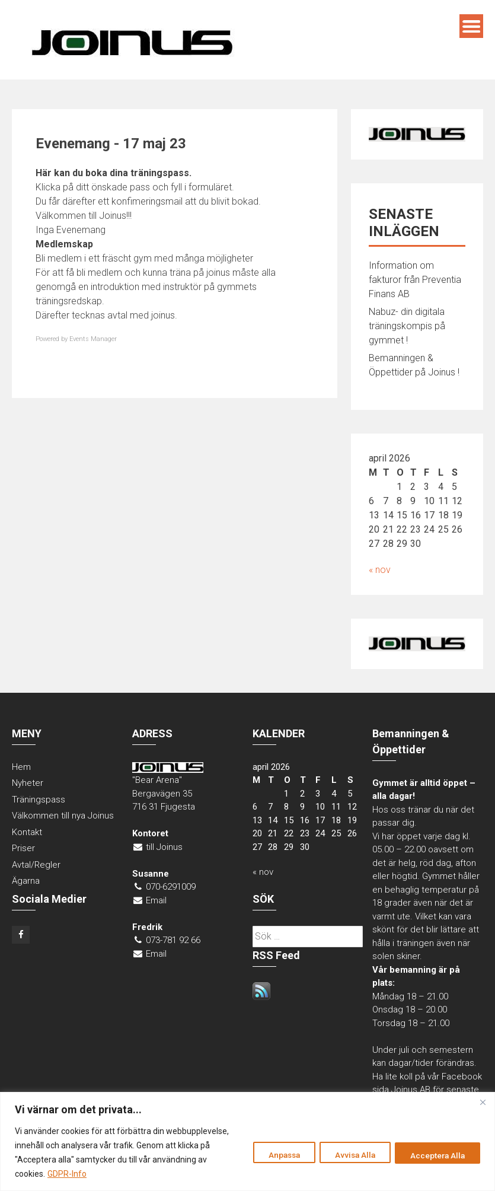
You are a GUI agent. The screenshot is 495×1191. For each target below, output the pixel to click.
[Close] (482, 1102)
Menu (471, 26)
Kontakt (27, 832)
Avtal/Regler (36, 864)
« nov (380, 569)
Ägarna (26, 880)
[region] (247, 1141)
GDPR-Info (123, 1174)
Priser (23, 848)
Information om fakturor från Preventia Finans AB (415, 280)
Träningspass (38, 799)
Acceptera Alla (435, 1155)
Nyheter (27, 783)
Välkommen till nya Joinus (63, 815)
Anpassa (269, 1155)
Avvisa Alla (346, 1155)
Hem (21, 767)
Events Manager (93, 339)
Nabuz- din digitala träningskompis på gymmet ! (407, 326)
